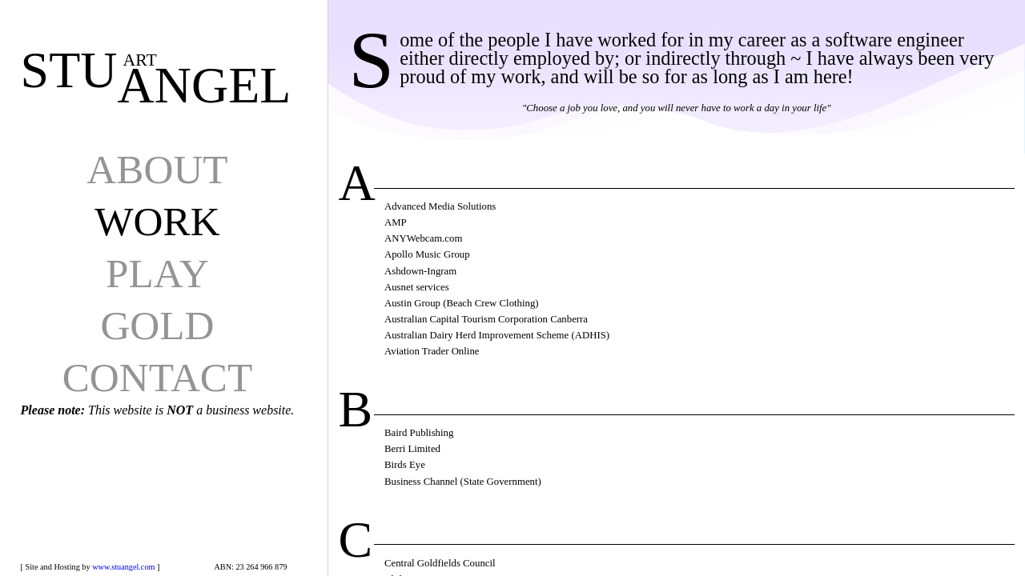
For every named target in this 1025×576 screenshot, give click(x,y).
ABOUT (156, 169)
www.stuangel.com (123, 566)
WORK (156, 221)
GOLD (157, 325)
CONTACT (157, 377)
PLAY (157, 273)
